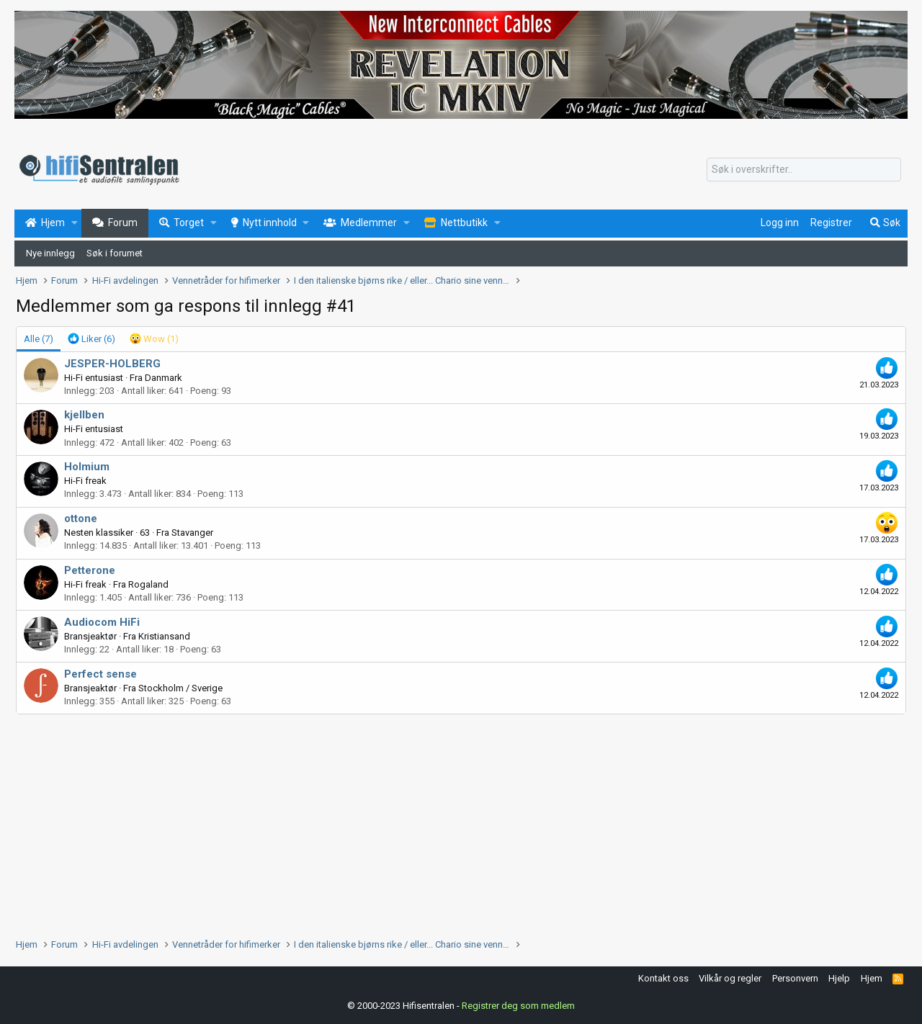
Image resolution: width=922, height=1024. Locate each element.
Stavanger (192, 532)
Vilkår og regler (730, 978)
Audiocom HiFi (102, 622)
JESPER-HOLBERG (112, 363)
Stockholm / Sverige (180, 688)
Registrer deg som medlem (518, 1005)
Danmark (163, 377)
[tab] (91, 339)
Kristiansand (164, 636)
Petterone (89, 570)
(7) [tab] (38, 338)
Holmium (86, 466)
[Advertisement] (448, 822)
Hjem (871, 978)
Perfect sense (100, 674)
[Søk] (804, 170)
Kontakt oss (663, 978)
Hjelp (839, 978)
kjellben (84, 414)
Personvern (795, 978)
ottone (80, 518)
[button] (74, 223)
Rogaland (148, 584)
